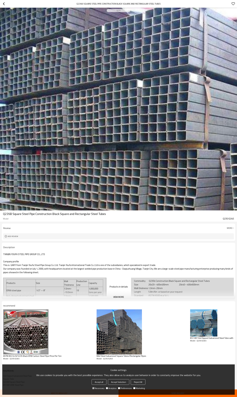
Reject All (138, 382)
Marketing (139, 388)
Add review (13, 236)
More (229, 228)
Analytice (111, 388)
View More (118, 297)
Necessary (98, 388)
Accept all (99, 382)
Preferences (125, 388)
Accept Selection (118, 382)
